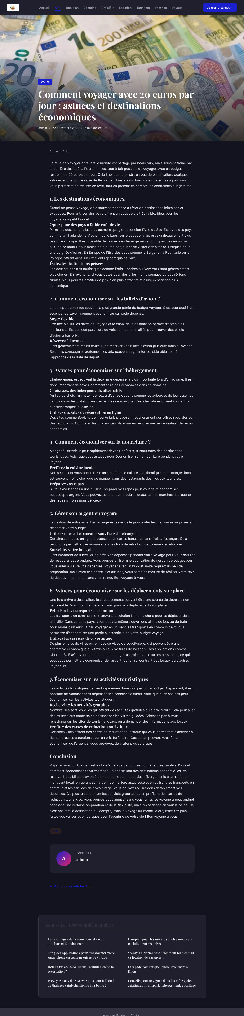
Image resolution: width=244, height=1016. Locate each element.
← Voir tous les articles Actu (71, 886)
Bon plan (72, 7)
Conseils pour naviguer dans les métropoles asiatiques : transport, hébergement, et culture (162, 983)
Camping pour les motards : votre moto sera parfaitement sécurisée (160, 941)
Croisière (107, 7)
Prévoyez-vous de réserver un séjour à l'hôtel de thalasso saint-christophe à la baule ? (81, 983)
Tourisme (143, 7)
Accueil (44, 7)
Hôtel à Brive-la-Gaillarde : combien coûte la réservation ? (81, 969)
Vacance (161, 7)
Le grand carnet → (220, 7)
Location (125, 7)
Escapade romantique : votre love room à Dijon (158, 969)
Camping (90, 7)
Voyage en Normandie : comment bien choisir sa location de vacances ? (161, 955)
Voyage (177, 7)
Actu (58, 7)
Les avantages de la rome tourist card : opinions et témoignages (76, 941)
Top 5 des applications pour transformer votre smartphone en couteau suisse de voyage (81, 955)
